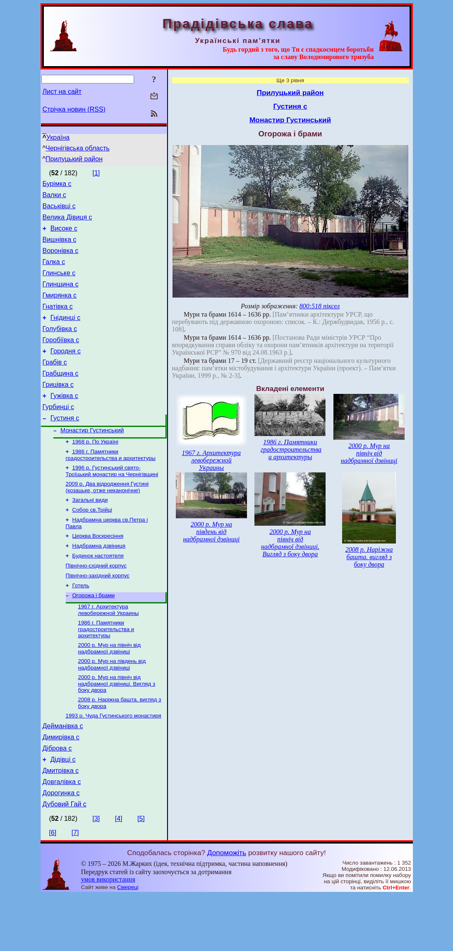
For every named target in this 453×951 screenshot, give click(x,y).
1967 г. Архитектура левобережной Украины (108, 650)
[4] (118, 874)
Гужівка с (64, 420)
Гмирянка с (60, 308)
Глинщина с (61, 296)
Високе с (63, 234)
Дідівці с (63, 810)
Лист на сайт (62, 91)
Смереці (128, 943)
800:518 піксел (320, 306)
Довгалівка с (62, 835)
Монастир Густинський (92, 458)
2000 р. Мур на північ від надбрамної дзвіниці (109, 690)
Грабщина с (61, 395)
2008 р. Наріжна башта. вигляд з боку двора (369, 557)
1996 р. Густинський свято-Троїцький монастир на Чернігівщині (112, 502)
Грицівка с (58, 408)
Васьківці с (59, 209)
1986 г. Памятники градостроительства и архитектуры (111, 485)
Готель (80, 625)
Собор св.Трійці (92, 543)
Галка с (54, 271)
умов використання (108, 935)
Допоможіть (226, 908)
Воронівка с (61, 259)
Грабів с (55, 383)
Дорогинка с (61, 847)
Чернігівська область (78, 148)
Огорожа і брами (93, 635)
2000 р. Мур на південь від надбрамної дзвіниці (112, 707)
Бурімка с (57, 184)
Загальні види (90, 532)
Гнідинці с (65, 333)
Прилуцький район (74, 158)
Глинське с (59, 284)
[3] (96, 874)
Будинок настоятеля (98, 592)
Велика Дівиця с (67, 222)
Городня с (65, 370)
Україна (58, 137)
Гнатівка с (58, 321)
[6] (53, 888)
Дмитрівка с (61, 822)
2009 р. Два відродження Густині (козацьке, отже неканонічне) (107, 518)
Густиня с (64, 445)
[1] (96, 172)
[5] (141, 874)
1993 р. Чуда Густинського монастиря (113, 761)
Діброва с (57, 797)
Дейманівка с (63, 773)
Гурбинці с (58, 432)
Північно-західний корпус (97, 614)
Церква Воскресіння (98, 571)
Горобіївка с (61, 358)
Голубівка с (60, 346)
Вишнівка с (60, 246)
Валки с (54, 197)
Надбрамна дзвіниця (99, 582)
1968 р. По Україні (95, 471)
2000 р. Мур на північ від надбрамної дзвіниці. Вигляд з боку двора (117, 727)
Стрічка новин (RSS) (74, 109)
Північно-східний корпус (96, 603)
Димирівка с (61, 785)
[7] (75, 888)
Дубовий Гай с (64, 859)
